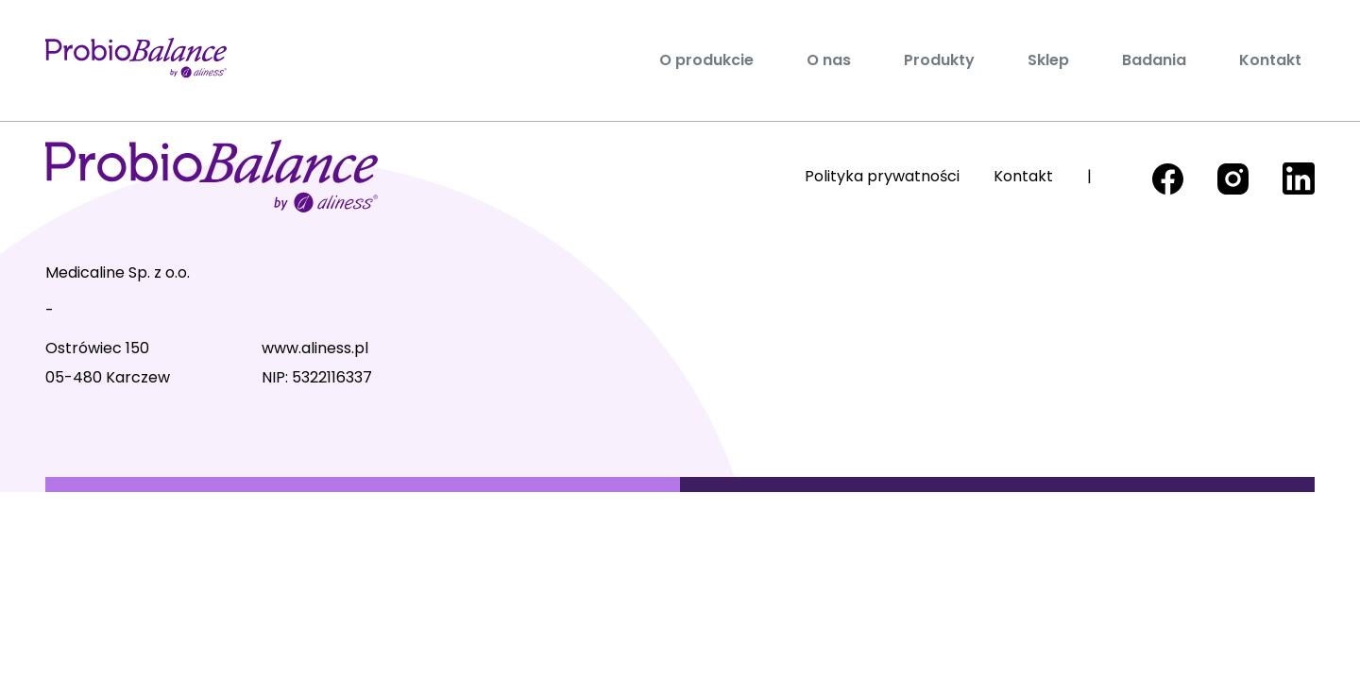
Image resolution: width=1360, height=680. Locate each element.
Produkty (939, 60)
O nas (829, 60)
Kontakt (1270, 60)
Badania (1154, 60)
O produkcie (706, 60)
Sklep (1048, 60)
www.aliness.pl (315, 348)
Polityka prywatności (882, 176)
